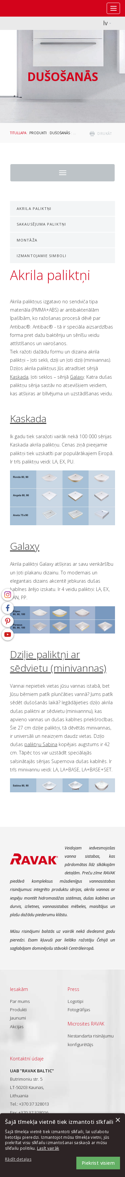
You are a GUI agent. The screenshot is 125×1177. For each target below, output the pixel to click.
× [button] (117, 1120)
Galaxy (77, 377)
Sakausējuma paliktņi (41, 224)
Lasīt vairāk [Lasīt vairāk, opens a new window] (48, 1148)
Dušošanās (60, 133)
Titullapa (18, 133)
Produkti (38, 133)
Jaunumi (18, 1018)
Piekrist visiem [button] (98, 1163)
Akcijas (16, 1027)
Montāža (27, 240)
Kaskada (19, 377)
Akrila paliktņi (34, 208)
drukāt (104, 133)
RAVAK (25, 8)
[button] (23, 1159)
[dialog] (62, 1145)
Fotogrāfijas (79, 1010)
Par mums (20, 1001)
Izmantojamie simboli (41, 255)
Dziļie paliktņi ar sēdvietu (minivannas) (58, 661)
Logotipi (75, 1001)
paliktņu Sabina (40, 744)
